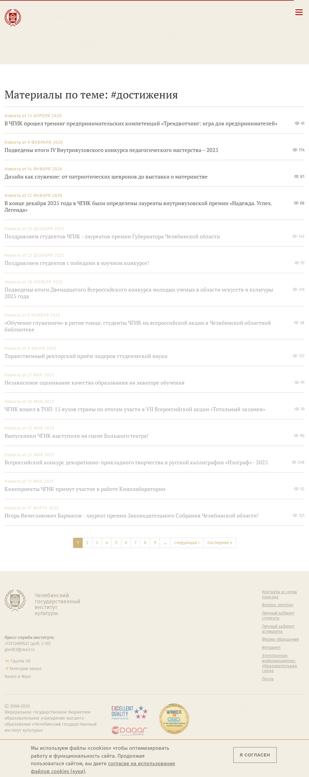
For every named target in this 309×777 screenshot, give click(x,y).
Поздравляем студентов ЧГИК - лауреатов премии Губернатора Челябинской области (112, 236)
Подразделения (123, 608)
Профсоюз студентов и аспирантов (206, 637)
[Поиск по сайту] (251, 12)
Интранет (271, 647)
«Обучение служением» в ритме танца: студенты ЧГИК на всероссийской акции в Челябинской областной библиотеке (138, 326)
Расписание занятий (179, 27)
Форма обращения (280, 639)
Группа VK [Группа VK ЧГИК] (20, 661)
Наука (38, 24)
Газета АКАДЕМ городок (199, 658)
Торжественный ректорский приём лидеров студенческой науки (86, 356)
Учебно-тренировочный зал (204, 616)
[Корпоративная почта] (257, 12)
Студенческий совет (204, 647)
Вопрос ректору (277, 605)
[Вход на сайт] (267, 12)
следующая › (187, 542)
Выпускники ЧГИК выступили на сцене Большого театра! (76, 435)
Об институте (120, 592)
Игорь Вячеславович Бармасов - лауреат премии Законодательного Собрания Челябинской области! (132, 515)
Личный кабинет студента (184, 33)
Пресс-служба (121, 648)
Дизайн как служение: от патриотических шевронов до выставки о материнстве (106, 176)
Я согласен (255, 755)
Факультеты (119, 616)
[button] (247, 12)
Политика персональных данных (199, 674)
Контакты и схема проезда (185, 21)
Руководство (119, 600)
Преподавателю (103, 30)
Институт (42, 11)
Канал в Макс (18, 676)
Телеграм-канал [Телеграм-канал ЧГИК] (25, 668)
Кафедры (116, 624)
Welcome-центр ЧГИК (200, 603)
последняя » (219, 542)
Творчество (46, 30)
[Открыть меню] (299, 15)
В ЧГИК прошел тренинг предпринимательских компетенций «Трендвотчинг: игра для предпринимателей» (141, 123)
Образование (47, 17)
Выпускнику (98, 24)
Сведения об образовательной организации (190, 13)
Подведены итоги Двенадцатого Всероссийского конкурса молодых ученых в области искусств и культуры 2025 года (139, 293)
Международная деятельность (52, 39)
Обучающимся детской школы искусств (101, 44)
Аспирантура (120, 632)
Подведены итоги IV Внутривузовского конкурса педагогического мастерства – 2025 (111, 150)
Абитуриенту (99, 11)
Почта (268, 679)
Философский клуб (203, 626)
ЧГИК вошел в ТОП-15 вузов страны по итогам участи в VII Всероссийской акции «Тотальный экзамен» (135, 409)
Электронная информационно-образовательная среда (189, 46)
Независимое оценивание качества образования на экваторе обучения (95, 382)
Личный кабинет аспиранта (186, 38)
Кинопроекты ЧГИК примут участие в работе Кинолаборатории (85, 488)
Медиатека (118, 640)
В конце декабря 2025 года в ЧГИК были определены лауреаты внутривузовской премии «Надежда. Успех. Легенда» (138, 206)
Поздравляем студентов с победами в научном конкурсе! (77, 263)
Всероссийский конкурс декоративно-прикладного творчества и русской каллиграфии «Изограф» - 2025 (136, 462)
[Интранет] (262, 12)
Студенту (94, 17)
